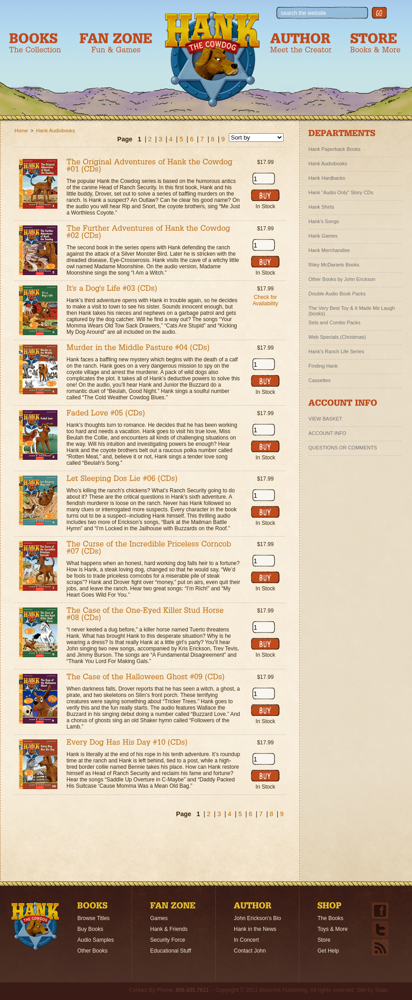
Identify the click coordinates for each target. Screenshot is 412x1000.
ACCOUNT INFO (327, 433)
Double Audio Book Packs (337, 293)
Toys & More (332, 929)
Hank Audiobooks (55, 130)
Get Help (328, 951)
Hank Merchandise (329, 250)
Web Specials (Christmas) (337, 337)
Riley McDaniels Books (333, 264)
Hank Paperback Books (334, 149)
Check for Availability (265, 300)
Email (380, 947)
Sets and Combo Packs (334, 322)
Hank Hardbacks (326, 178)
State (381, 990)
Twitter (380, 929)
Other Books (92, 951)
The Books (330, 918)
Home (35, 926)
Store (324, 940)
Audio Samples (95, 940)
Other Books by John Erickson (341, 279)
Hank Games (322, 235)
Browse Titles (93, 918)
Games (159, 918)
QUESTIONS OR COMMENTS (342, 447)
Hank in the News (255, 929)
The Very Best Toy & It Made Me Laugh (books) (351, 309)
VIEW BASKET (325, 418)
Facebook (380, 910)
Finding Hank (323, 366)
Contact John (250, 951)
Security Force (167, 940)
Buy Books (90, 929)
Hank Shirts (321, 207)
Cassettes (319, 380)
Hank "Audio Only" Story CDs (341, 192)
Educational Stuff (170, 951)
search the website (303, 13)
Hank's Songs (323, 221)
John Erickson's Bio (257, 918)
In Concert (246, 940)
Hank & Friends (169, 929)
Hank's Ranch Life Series (336, 351)
